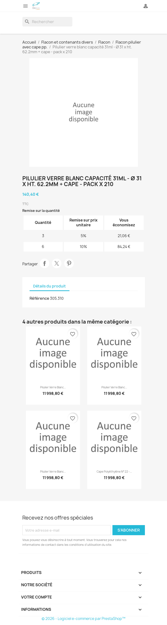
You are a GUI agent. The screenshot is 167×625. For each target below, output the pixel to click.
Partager (44, 263)
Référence (39, 298)
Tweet (57, 263)
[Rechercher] (47, 21)
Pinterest (69, 263)
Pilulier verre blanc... (53, 387)
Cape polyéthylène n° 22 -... (114, 472)
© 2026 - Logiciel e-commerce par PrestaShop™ (83, 618)
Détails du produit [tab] (49, 286)
